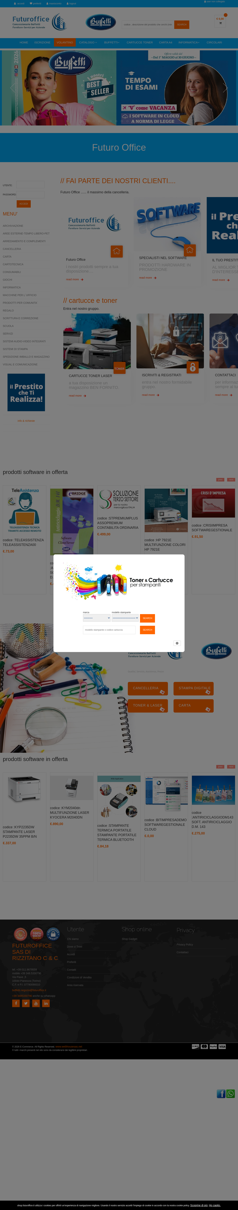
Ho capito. (215, 1205)
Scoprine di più (199, 1205)
